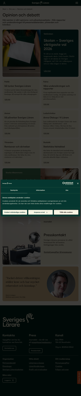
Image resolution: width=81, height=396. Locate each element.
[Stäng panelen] (78, 183)
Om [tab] (67, 190)
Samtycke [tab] (14, 190)
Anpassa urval (40, 212)
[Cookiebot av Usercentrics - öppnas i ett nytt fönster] (64, 183)
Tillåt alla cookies (66, 212)
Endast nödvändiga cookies (14, 212)
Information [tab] (40, 190)
